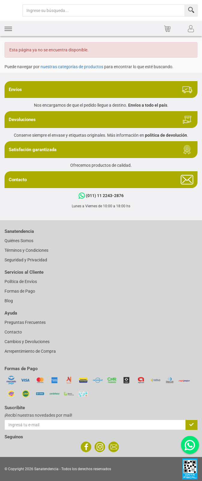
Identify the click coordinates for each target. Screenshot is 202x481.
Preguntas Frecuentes (25, 322)
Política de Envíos (21, 281)
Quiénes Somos (19, 240)
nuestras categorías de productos (72, 66)
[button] (8, 28)
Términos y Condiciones (26, 250)
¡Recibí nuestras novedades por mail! (38, 415)
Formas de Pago (20, 291)
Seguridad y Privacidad (26, 259)
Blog (9, 300)
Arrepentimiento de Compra (30, 351)
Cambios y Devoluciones (27, 341)
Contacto (13, 332)
